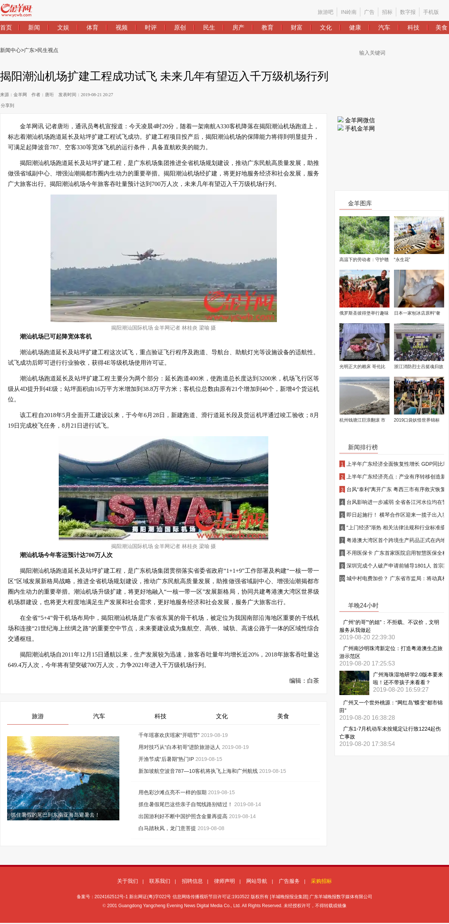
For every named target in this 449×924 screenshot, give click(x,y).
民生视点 (47, 50)
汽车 (99, 716)
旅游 (38, 716)
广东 (29, 50)
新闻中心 (10, 50)
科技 (161, 716)
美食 (283, 716)
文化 (222, 716)
